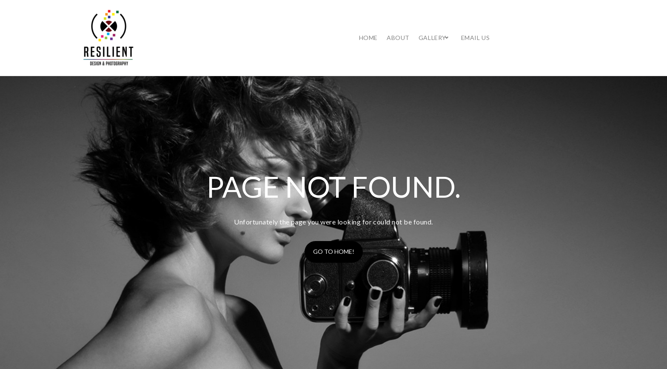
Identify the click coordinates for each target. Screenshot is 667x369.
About (485, 29)
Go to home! (333, 234)
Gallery (520, 29)
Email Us (563, 29)
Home (456, 29)
